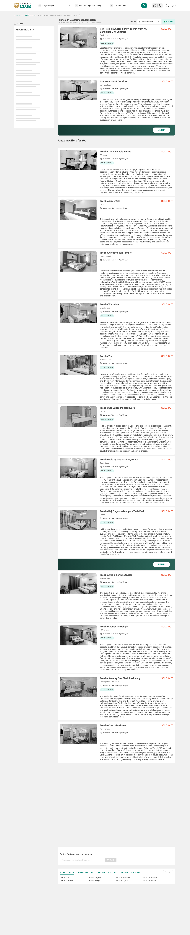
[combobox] (55, 6)
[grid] (116, 432)
